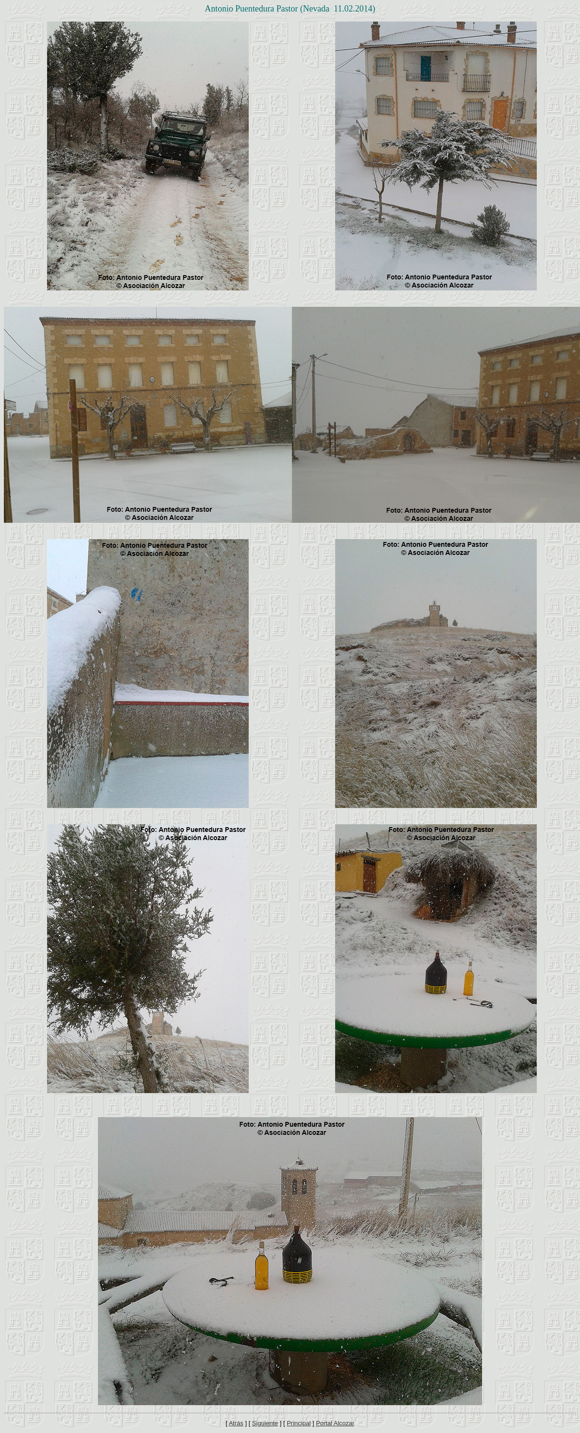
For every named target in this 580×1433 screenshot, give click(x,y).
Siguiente (265, 1423)
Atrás (236, 1423)
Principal (299, 1423)
